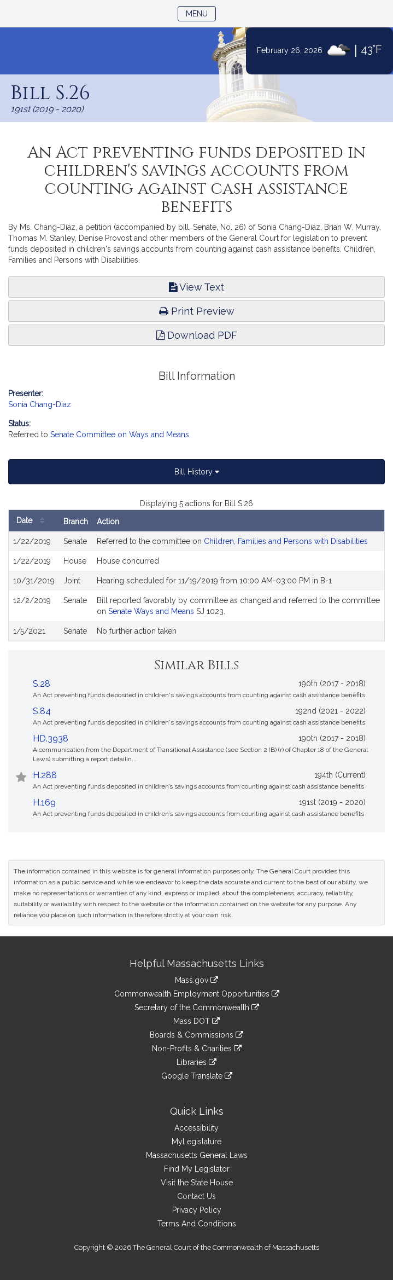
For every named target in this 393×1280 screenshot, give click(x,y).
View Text (196, 287)
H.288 (45, 775)
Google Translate (196, 1076)
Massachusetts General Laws (197, 1155)
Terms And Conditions (196, 1223)
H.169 (44, 802)
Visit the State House (197, 1182)
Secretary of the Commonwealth (196, 1007)
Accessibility (196, 1127)
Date (33, 520)
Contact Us (196, 1196)
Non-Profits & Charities (197, 1048)
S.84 (42, 711)
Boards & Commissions (196, 1034)
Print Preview (196, 311)
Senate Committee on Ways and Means (119, 434)
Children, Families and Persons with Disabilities (286, 541)
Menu (201, 13)
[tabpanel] (196, 569)
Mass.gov (196, 980)
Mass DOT (196, 1021)
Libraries (196, 1062)
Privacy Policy (196, 1210)
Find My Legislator (197, 1169)
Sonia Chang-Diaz (39, 404)
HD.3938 (50, 738)
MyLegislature (196, 1141)
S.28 (41, 684)
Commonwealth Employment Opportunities (196, 993)
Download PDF (196, 335)
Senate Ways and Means (151, 611)
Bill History (196, 471)
